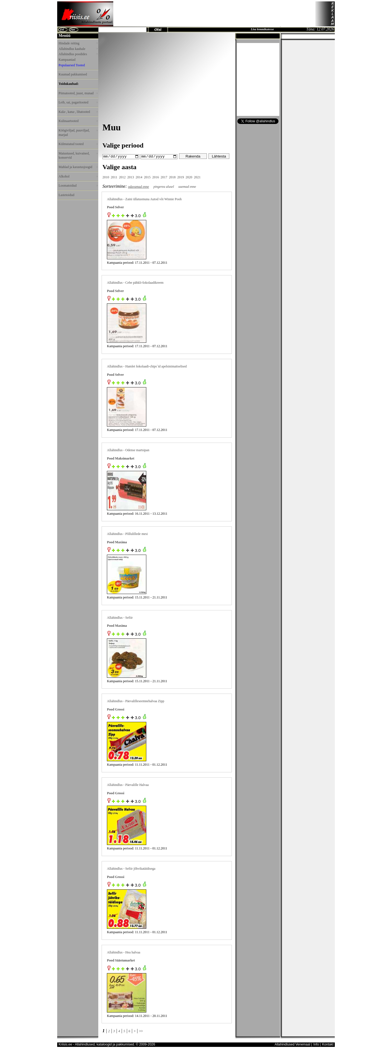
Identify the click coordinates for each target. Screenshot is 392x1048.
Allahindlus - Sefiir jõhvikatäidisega (131, 868)
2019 (180, 177)
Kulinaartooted (78, 121)
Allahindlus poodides (78, 54)
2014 (139, 177)
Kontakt (327, 1044)
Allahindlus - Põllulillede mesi (127, 534)
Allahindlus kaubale (78, 49)
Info (316, 1044)
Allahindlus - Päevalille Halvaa (128, 784)
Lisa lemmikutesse (262, 29)
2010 (105, 177)
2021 (197, 177)
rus (73, 29)
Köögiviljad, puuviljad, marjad (78, 132)
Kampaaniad (67, 60)
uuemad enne (187, 186)
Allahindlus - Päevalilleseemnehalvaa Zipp (135, 701)
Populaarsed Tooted (72, 65)
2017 (164, 177)
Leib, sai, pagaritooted (78, 102)
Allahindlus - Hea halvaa (123, 952)
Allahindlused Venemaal (292, 1044)
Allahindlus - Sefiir (120, 617)
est (62, 29)
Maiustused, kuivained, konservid (78, 155)
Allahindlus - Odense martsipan (128, 450)
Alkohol (78, 176)
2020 (189, 177)
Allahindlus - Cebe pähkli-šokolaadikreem (135, 283)
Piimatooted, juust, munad (78, 93)
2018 (172, 177)
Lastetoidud (66, 195)
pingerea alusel (164, 186)
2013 (130, 177)
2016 (155, 177)
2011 (114, 177)
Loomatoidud (78, 185)
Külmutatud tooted (78, 144)
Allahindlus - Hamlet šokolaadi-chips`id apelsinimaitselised (147, 366)
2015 (147, 177)
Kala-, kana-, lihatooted (78, 112)
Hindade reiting (78, 43)
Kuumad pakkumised (73, 74)
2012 (122, 177)
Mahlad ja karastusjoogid (78, 167)
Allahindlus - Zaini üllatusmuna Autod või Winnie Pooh (144, 199)
